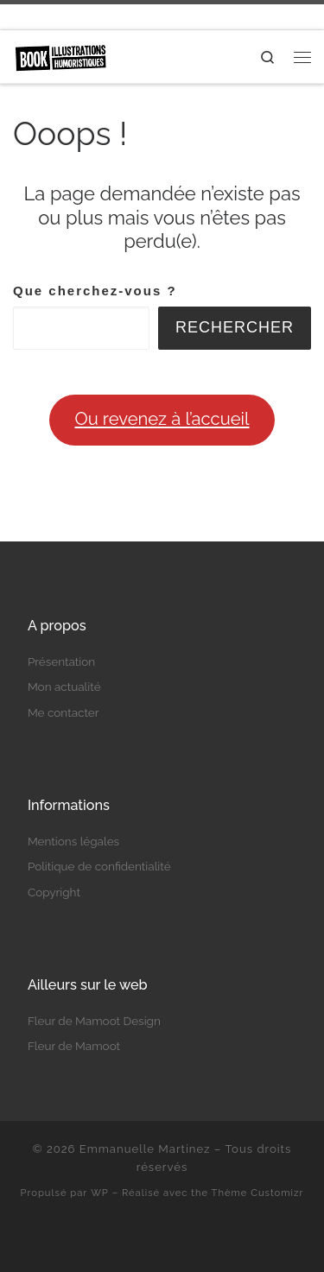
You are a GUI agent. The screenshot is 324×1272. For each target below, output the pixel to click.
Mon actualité (64, 686)
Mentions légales (73, 841)
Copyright (54, 892)
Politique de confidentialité (99, 866)
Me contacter (63, 712)
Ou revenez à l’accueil (161, 418)
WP (100, 1193)
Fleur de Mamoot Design (94, 1021)
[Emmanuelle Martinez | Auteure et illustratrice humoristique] (60, 55)
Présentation (61, 661)
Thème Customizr (258, 1193)
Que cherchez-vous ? (95, 290)
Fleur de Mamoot (74, 1046)
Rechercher (234, 327)
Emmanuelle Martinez (145, 1148)
